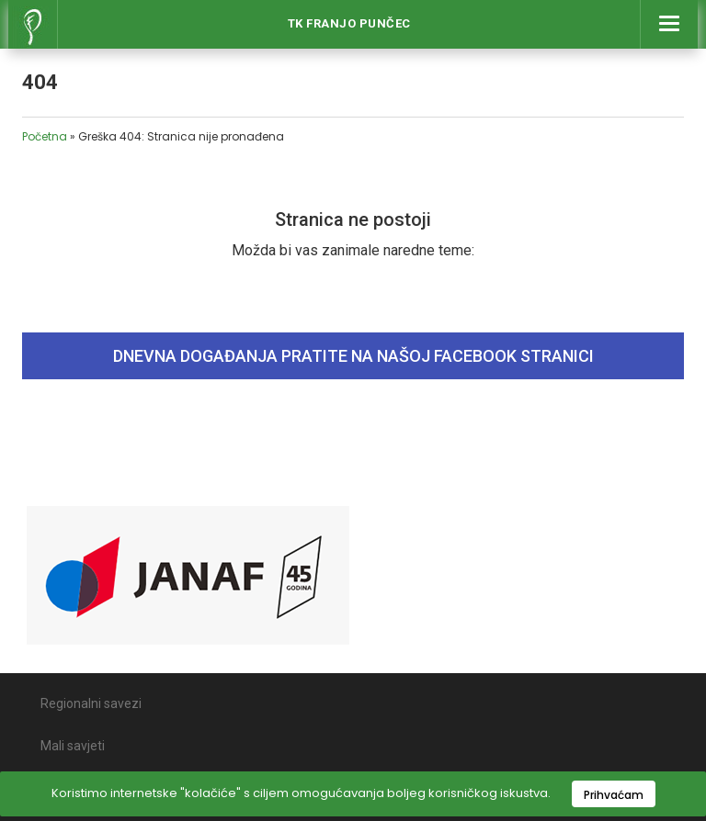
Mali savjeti (72, 745)
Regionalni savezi (91, 703)
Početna (44, 136)
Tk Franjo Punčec (349, 23)
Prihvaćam (613, 795)
